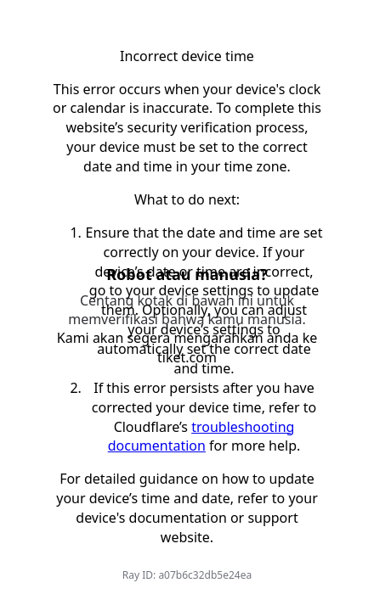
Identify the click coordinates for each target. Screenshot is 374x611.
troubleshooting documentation (201, 437)
